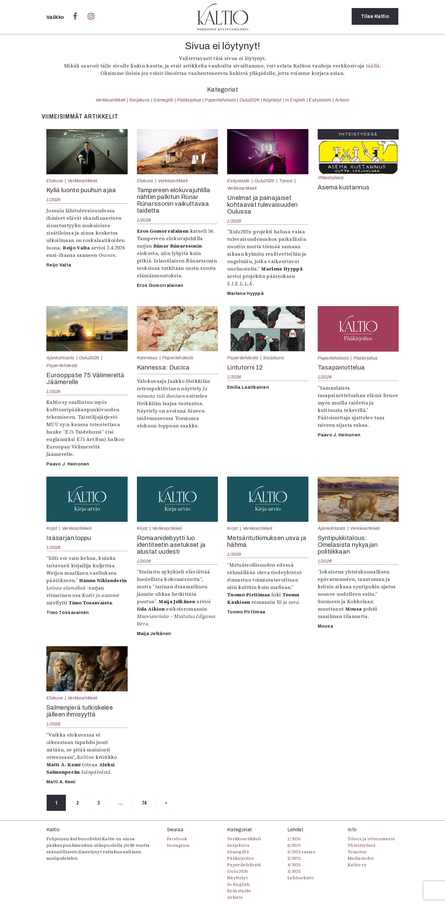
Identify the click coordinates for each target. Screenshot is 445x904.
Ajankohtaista (60, 357)
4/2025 (293, 865)
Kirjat (51, 528)
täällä (373, 65)
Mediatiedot (361, 858)
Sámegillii (163, 99)
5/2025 (293, 858)
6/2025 (293, 845)
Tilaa (375, 16)
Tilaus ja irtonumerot (371, 839)
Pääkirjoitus (189, 99)
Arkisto (342, 99)
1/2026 (53, 199)
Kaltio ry (357, 865)
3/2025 (293, 871)
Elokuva (54, 180)
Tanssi (285, 180)
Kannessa (147, 357)
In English (295, 99)
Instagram (178, 845)
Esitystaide (320, 99)
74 (151, 803)
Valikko (55, 17)
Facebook (177, 839)
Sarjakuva (139, 99)
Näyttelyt (272, 99)
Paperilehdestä (220, 99)
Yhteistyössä (330, 177)
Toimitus (357, 852)
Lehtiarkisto (300, 878)
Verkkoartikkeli (110, 99)
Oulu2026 (249, 99)
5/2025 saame (301, 852)
